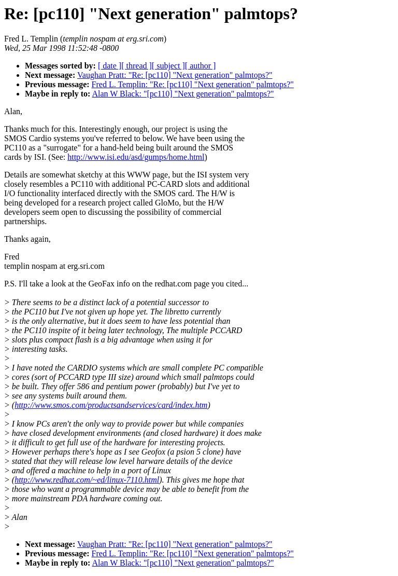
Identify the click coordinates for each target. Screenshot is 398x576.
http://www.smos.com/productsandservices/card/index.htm (111, 405)
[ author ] (200, 65)
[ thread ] (136, 65)
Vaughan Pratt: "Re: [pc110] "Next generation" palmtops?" (175, 75)
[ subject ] (168, 65)
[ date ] (109, 65)
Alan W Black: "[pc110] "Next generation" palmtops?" (183, 93)
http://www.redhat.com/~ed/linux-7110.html (87, 479)
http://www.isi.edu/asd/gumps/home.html (135, 157)
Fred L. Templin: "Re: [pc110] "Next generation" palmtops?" (193, 84)
